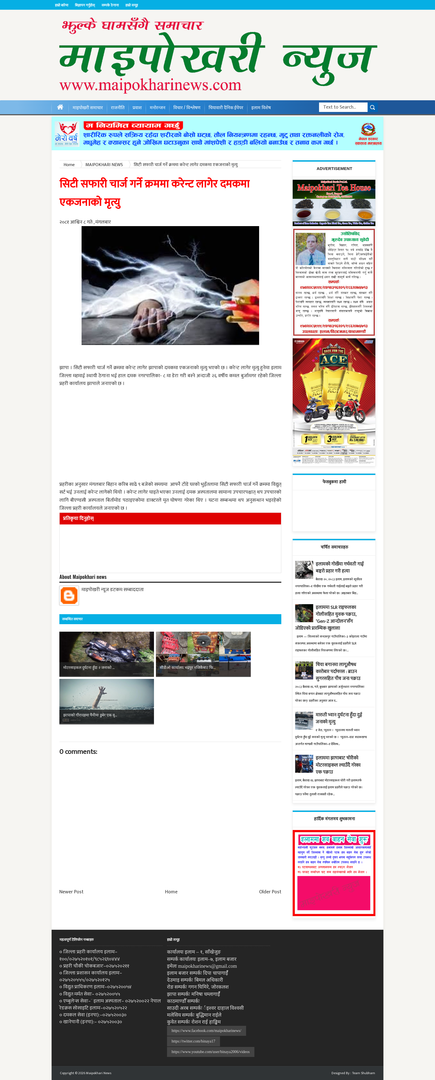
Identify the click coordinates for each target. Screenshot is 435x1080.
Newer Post (71, 845)
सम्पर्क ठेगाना (110, 5)
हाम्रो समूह (131, 5)
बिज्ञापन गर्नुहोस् (85, 5)
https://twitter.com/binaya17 (193, 1041)
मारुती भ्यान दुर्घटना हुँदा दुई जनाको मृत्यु (340, 718)
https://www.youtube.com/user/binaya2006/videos (211, 1052)
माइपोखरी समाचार (88, 107)
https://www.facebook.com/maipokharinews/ (206, 1031)
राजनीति (118, 107)
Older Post (270, 845)
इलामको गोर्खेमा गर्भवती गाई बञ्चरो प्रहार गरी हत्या (341, 567)
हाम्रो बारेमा (61, 5)
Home (171, 845)
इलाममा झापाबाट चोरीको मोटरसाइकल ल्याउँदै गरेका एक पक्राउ (340, 765)
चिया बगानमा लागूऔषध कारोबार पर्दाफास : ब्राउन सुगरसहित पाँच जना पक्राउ (339, 672)
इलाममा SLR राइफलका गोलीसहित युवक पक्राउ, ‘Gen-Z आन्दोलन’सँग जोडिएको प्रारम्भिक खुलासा (326, 618)
